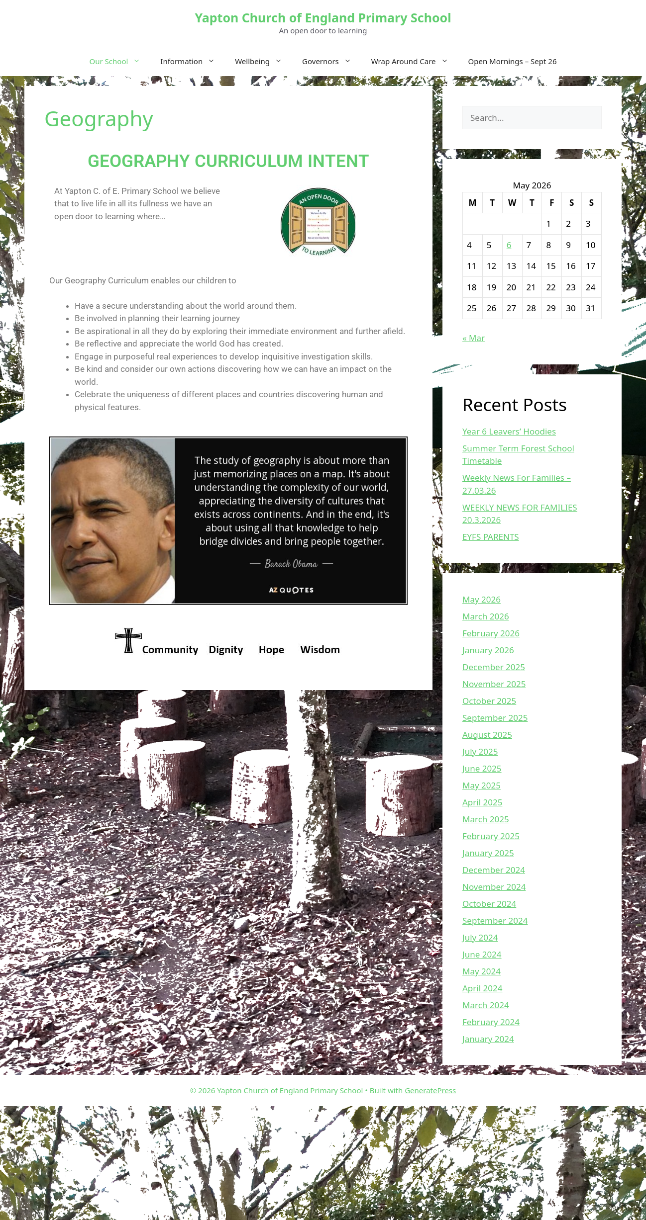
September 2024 (495, 920)
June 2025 (482, 768)
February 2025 (491, 836)
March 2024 (485, 1005)
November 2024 (494, 886)
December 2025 (493, 667)
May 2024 (481, 971)
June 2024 (482, 954)
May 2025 (481, 785)
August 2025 (487, 734)
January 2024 (488, 1039)
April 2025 (482, 802)
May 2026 (481, 599)
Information (192, 61)
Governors (331, 61)
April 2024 (482, 988)
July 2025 (480, 751)
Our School (120, 61)
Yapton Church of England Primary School (323, 17)
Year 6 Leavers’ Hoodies (509, 431)
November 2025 (494, 684)
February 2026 (491, 633)
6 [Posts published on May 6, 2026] (509, 245)
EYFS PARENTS (490, 536)
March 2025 (485, 819)
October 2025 (489, 700)
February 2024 (491, 1022)
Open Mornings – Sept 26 (512, 61)
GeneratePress (430, 1090)
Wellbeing (263, 61)
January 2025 (488, 853)
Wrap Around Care (414, 61)
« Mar (473, 338)
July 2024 (480, 937)
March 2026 (485, 616)
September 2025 (495, 717)
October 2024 (489, 903)
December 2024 (493, 869)
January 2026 (488, 650)
